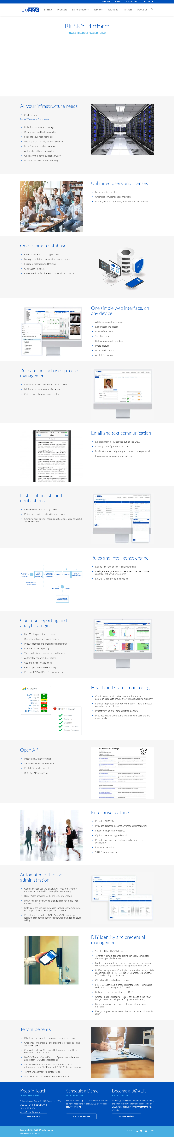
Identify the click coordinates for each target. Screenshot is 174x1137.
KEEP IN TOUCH (33, 1116)
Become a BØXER (126, 1116)
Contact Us (105, 2)
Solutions (112, 9)
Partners (127, 9)
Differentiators (80, 9)
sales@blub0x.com (30, 1112)
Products (62, 9)
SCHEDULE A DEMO (81, 1116)
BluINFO (118, 2)
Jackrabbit (37, 1133)
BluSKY (48, 9)
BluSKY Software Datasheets (34, 119)
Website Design (25, 1133)
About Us (142, 9)
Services (98, 9)
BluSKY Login (131, 2)
